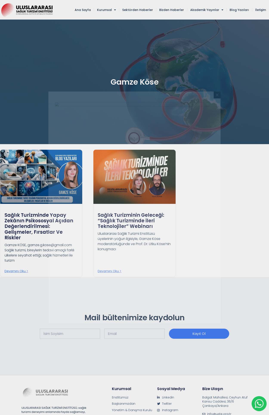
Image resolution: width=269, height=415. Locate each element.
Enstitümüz (120, 397)
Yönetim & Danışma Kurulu (132, 410)
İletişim (260, 10)
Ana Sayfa (83, 10)
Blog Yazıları (239, 10)
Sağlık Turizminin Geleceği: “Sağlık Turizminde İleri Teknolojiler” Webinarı (131, 221)
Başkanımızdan (123, 404)
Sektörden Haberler (137, 10)
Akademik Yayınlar (206, 10)
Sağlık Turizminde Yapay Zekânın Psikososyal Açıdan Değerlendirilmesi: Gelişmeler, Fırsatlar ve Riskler (39, 226)
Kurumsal (106, 10)
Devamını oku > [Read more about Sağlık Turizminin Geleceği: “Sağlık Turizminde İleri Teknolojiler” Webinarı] (109, 271)
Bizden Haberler (171, 10)
